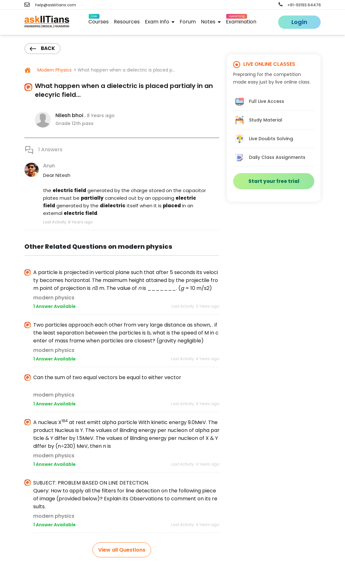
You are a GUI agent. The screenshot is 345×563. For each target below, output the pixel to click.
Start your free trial (273, 181)
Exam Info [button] (160, 21)
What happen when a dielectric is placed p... (126, 70)
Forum (188, 21)
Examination (241, 20)
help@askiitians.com (50, 5)
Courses (98, 20)
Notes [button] (211, 21)
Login (299, 22)
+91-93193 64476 (299, 5)
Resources (127, 21)
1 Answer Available (54, 306)
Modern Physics (54, 70)
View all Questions (121, 550)
